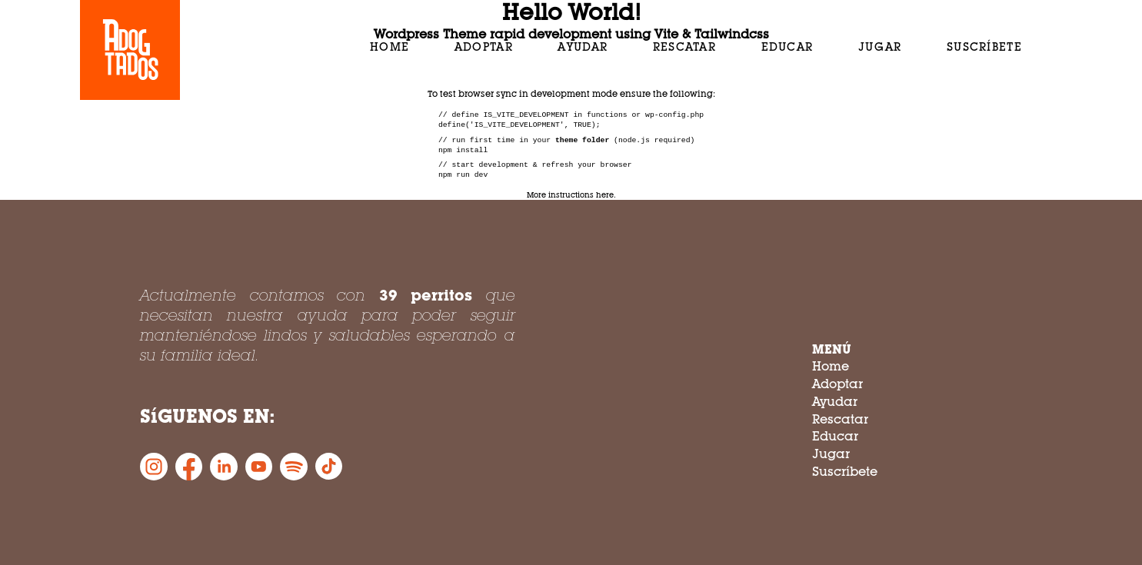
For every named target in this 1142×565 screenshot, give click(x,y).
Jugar (880, 46)
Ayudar (583, 46)
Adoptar (483, 46)
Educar (787, 46)
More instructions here (570, 195)
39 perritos (426, 295)
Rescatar (684, 46)
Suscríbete (984, 46)
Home (389, 46)
